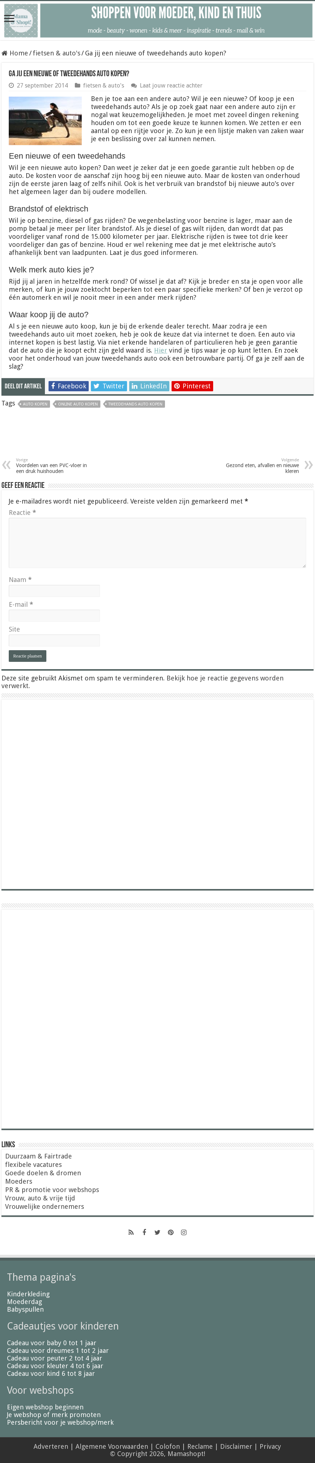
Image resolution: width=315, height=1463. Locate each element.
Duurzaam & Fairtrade (38, 1156)
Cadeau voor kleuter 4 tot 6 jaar (55, 1366)
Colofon (167, 1446)
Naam (20, 579)
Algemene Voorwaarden (112, 1446)
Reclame (200, 1446)
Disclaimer (236, 1446)
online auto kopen (78, 404)
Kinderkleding (28, 1294)
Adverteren (51, 1446)
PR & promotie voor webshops (52, 1190)
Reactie (22, 512)
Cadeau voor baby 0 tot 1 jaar (51, 1343)
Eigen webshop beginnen (45, 1407)
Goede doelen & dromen (43, 1173)
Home (14, 53)
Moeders (18, 1181)
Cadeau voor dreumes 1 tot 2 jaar (58, 1350)
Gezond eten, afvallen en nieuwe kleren (261, 466)
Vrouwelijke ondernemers (44, 1206)
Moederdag (24, 1301)
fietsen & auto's (56, 53)
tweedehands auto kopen (135, 404)
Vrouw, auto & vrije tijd (40, 1198)
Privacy (270, 1446)
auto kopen (35, 404)
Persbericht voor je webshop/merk (60, 1422)
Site (14, 629)
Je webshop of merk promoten (54, 1415)
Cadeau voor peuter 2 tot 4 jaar (54, 1358)
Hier (160, 350)
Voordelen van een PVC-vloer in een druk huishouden (53, 466)
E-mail (21, 604)
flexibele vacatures (33, 1164)
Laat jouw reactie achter (171, 85)
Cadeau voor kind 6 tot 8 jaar (51, 1373)
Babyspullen (25, 1309)
